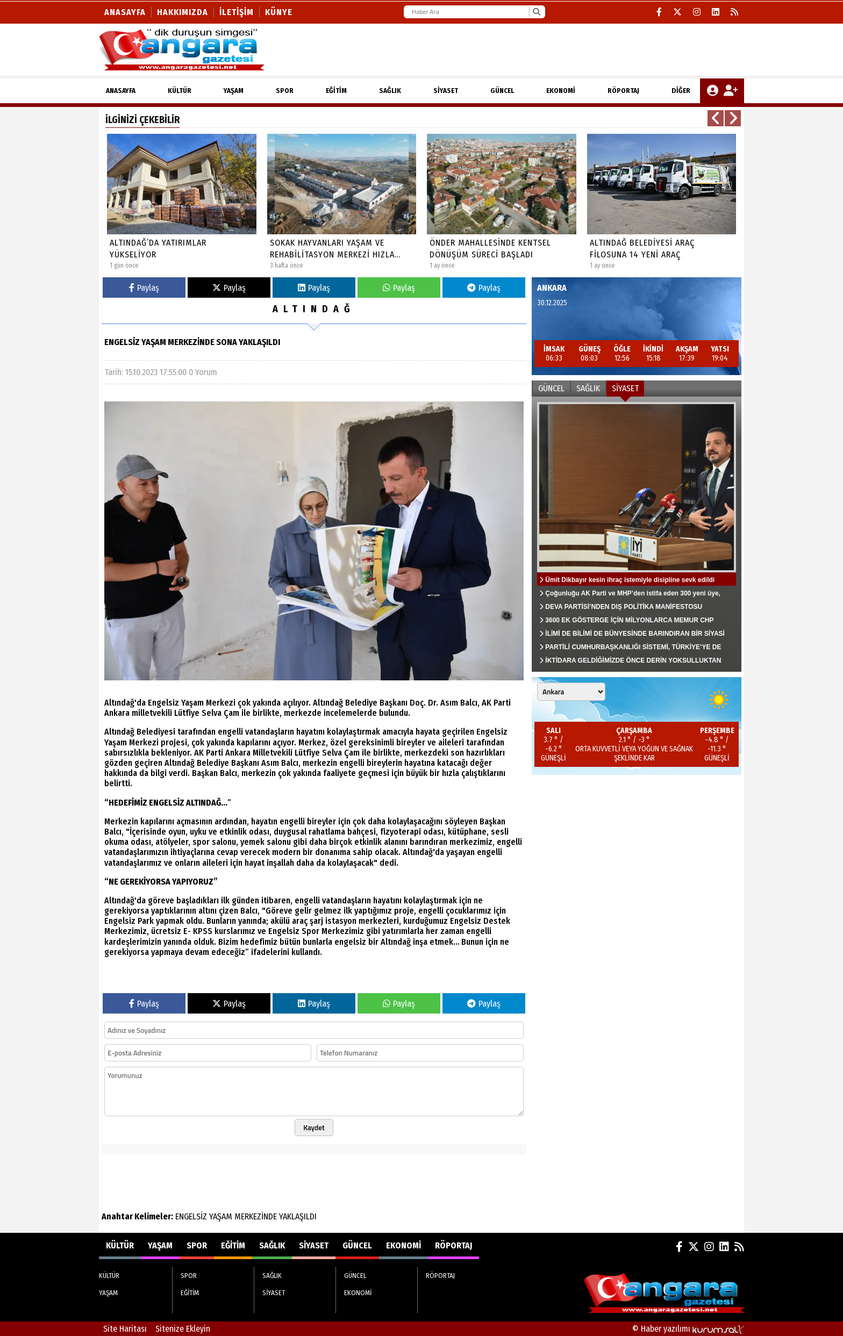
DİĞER (680, 91)
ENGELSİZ (191, 1216)
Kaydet (314, 1127)
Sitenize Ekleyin (182, 1329)
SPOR (285, 91)
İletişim (236, 12)
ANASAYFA (120, 91)
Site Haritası (125, 1329)
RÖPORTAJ (623, 91)
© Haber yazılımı (688, 1329)
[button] (716, 118)
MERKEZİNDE (255, 1216)
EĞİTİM (336, 91)
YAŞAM (234, 91)
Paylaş (144, 288)
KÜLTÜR (179, 91)
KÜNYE (278, 12)
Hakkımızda (182, 12)
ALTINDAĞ (314, 309)
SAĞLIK (390, 91)
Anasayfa (125, 12)
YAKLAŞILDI (298, 1216)
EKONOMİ (560, 91)
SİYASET (445, 91)
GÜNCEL (502, 91)
